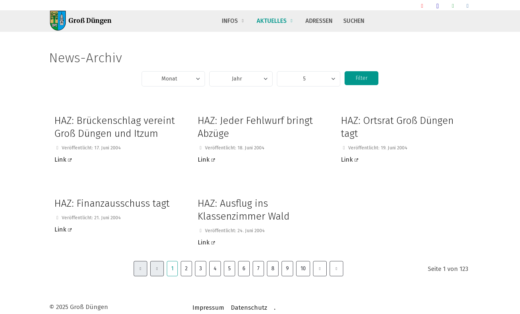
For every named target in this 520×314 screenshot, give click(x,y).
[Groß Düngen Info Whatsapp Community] (453, 6)
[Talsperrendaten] (467, 6)
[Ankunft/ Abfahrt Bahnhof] (422, 6)
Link (63, 159)
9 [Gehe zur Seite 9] (287, 268)
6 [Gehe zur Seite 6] (243, 268)
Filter (361, 78)
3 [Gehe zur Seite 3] (200, 268)
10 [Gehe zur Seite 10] (303, 268)
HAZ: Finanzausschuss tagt (111, 203)
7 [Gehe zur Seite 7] (258, 268)
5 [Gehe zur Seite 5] (229, 268)
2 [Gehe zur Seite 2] (186, 268)
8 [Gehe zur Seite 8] (272, 268)
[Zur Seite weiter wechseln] (320, 268)
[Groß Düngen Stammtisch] (437, 6)
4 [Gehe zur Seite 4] (215, 268)
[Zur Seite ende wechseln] (336, 268)
